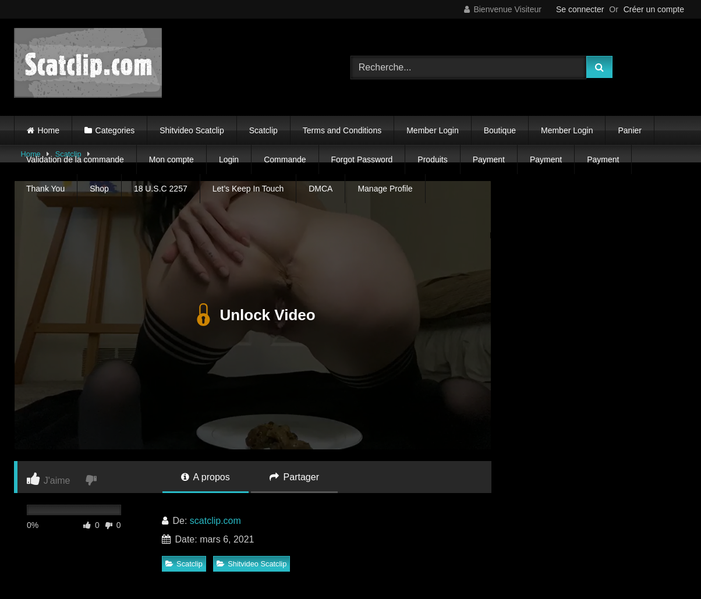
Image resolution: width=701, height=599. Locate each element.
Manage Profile (384, 188)
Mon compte (171, 159)
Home (48, 130)
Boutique (500, 130)
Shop (99, 188)
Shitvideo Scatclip (192, 130)
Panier (629, 130)
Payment (489, 159)
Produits (432, 159)
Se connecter (580, 9)
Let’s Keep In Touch (248, 188)
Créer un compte (654, 9)
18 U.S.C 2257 (160, 188)
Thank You (45, 188)
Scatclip (263, 130)
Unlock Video (252, 315)
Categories (115, 130)
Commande (285, 159)
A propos (205, 477)
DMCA (320, 188)
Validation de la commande (75, 159)
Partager (294, 477)
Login (229, 159)
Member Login (432, 130)
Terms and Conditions (342, 130)
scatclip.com (215, 521)
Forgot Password (362, 159)
